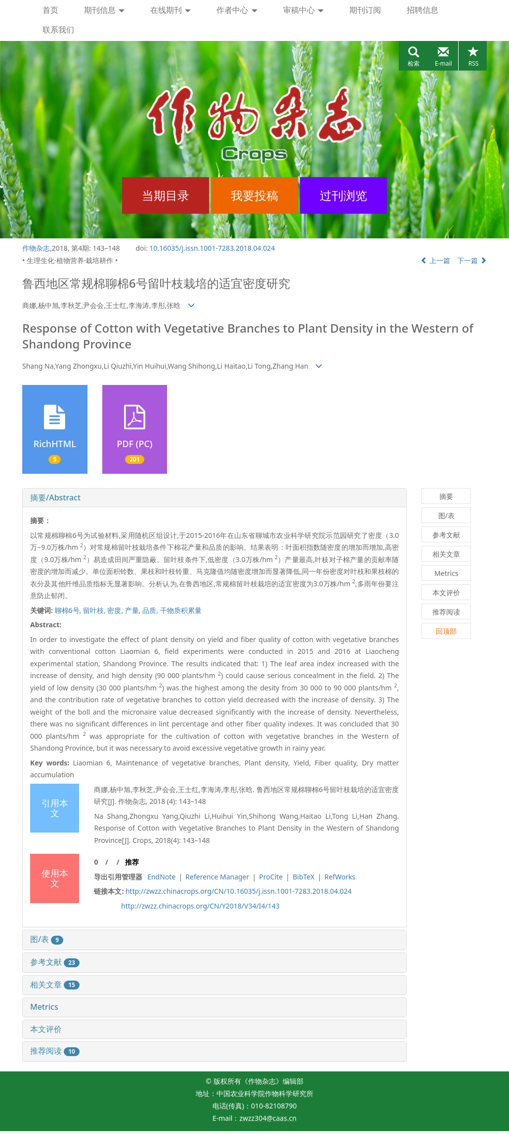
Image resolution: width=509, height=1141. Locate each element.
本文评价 (46, 1029)
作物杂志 (36, 248)
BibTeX (303, 876)
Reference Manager (217, 876)
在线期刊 (170, 9)
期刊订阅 (365, 9)
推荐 (132, 862)
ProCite (271, 876)
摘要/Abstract (55, 497)
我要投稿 (254, 195)
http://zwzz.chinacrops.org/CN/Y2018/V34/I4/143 (200, 906)
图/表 (46, 939)
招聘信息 (422, 9)
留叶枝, (95, 610)
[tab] (214, 498)
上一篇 (435, 260)
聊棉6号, (69, 610)
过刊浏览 (343, 195)
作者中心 (236, 9)
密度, (116, 610)
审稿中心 (303, 9)
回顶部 (446, 631)
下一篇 (472, 260)
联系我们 (58, 29)
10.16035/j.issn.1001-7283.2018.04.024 (212, 248)
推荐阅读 (55, 1050)
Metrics (44, 1006)
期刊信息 (104, 9)
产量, (133, 610)
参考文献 (55, 961)
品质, (151, 610)
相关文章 (55, 984)
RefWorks (339, 876)
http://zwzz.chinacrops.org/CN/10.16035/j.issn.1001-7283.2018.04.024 (239, 891)
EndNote (161, 876)
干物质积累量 (181, 610)
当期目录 (165, 195)
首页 (50, 9)
